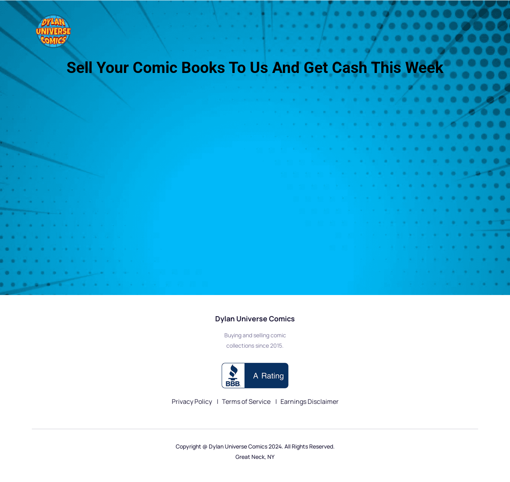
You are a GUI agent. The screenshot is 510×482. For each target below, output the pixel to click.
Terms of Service (247, 401)
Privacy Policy (192, 401)
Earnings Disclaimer (309, 401)
